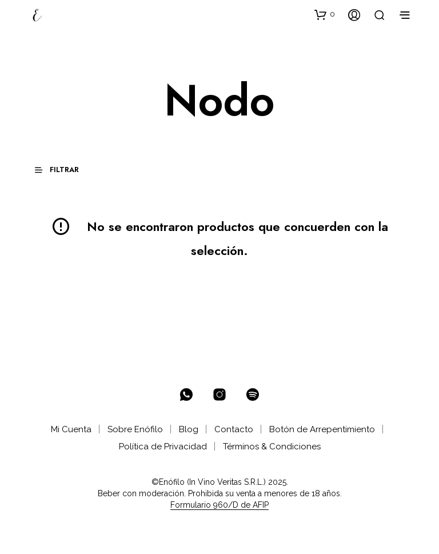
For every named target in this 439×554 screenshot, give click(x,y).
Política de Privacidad (163, 446)
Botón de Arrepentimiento (322, 429)
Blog (188, 429)
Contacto (233, 429)
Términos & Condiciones (272, 446)
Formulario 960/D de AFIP (219, 505)
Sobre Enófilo (135, 429)
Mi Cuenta (71, 429)
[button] (324, 14)
